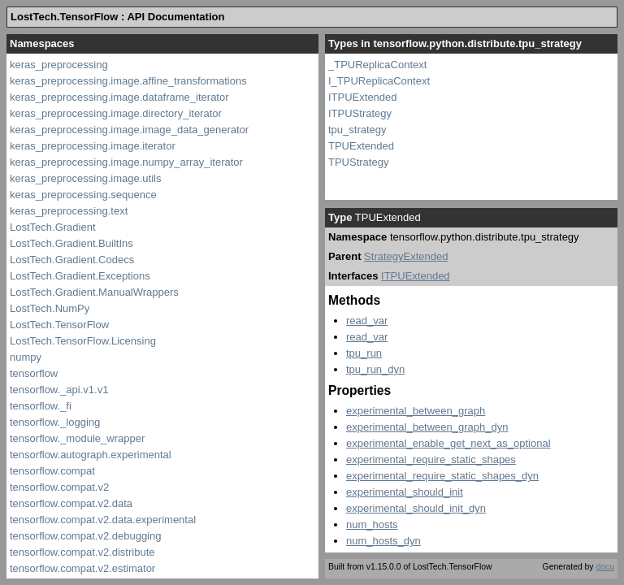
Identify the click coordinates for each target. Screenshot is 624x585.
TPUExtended (361, 146)
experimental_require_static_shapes (431, 459)
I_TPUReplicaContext (379, 81)
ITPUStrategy (360, 113)
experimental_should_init (404, 492)
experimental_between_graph (415, 411)
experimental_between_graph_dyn (427, 427)
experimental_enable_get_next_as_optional (448, 443)
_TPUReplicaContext (377, 64)
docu (605, 566)
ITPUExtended (362, 97)
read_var (367, 320)
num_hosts (372, 524)
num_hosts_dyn (383, 541)
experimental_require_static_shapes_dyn (442, 476)
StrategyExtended (406, 256)
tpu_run (364, 353)
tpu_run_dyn (375, 369)
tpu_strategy (357, 130)
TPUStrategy (358, 162)
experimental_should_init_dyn (416, 508)
